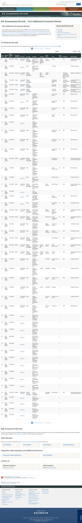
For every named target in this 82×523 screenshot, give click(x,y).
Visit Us (57, 9)
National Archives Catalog (7, 496)
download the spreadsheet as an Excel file (46, 46)
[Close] (80, 511)
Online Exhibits (5, 504)
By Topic (3, 491)
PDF (21, 60)
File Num (34, 56)
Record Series (74, 56)
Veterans (17, 498)
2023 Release (27, 445)
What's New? (45, 489)
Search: (57, 51)
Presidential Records (6, 497)
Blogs (45, 513)
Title (53, 56)
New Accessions (45, 493)
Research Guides (33, 489)
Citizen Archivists (63, 2)
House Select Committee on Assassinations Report (67, 35)
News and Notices (45, 491)
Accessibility (30, 517)
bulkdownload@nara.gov (18, 434)
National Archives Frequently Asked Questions (34, 494)
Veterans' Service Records (24, 9)
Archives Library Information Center (7, 502)
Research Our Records (8, 9)
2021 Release (47, 445)
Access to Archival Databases (5, 500)
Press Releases (47, 455)
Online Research (6, 489)
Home (3, 16)
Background (60, 31)
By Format (4, 493)
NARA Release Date (11, 55)
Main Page (60, 29)
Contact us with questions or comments (8, 483)
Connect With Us (41, 511)
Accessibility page (31, 477)
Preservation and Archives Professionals (20, 495)
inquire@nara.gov (10, 467)
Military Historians (18, 493)
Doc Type (28, 56)
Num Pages (60, 56)
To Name (42, 56)
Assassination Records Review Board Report (67, 37)
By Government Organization (7, 494)
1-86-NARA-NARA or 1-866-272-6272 (41, 521)
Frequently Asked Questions (12, 455)
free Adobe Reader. (16, 476)
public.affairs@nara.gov (51, 467)
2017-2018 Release (68, 445)
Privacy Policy (36, 517)
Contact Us (78, 2)
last (49, 48)
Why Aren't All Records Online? (33, 501)
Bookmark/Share (71, 2)
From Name (46, 56)
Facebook (35, 513)
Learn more (70, 520)
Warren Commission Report (64, 32)
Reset (79, 51)
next (47, 48)
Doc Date (22, 56)
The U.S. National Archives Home (17, 4)
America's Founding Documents (74, 9)
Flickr (47, 513)
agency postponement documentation (29, 441)
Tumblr (41, 513)
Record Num (6, 56)
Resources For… (19, 489)
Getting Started (32, 491)
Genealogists (17, 491)
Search (78, 4)
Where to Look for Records (34, 498)
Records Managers (19, 497)
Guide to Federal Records (34, 495)
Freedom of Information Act (44, 517)
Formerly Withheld (17, 56)
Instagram (39, 513)
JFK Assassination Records (20, 16)
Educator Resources (41, 9)
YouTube (43, 513)
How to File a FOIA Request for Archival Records (34, 503)
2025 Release (7, 445)
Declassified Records (33, 497)
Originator (65, 56)
